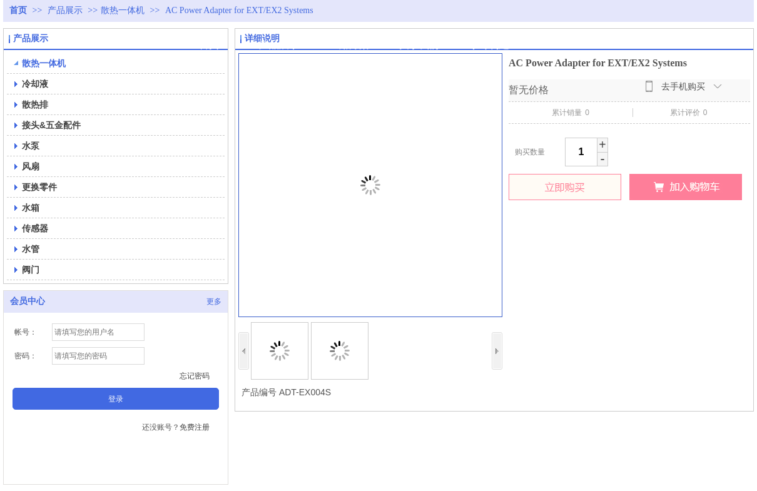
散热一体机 (123, 10)
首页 (18, 10)
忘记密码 (195, 376)
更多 (213, 301)
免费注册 (195, 427)
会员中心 (27, 301)
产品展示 (66, 10)
